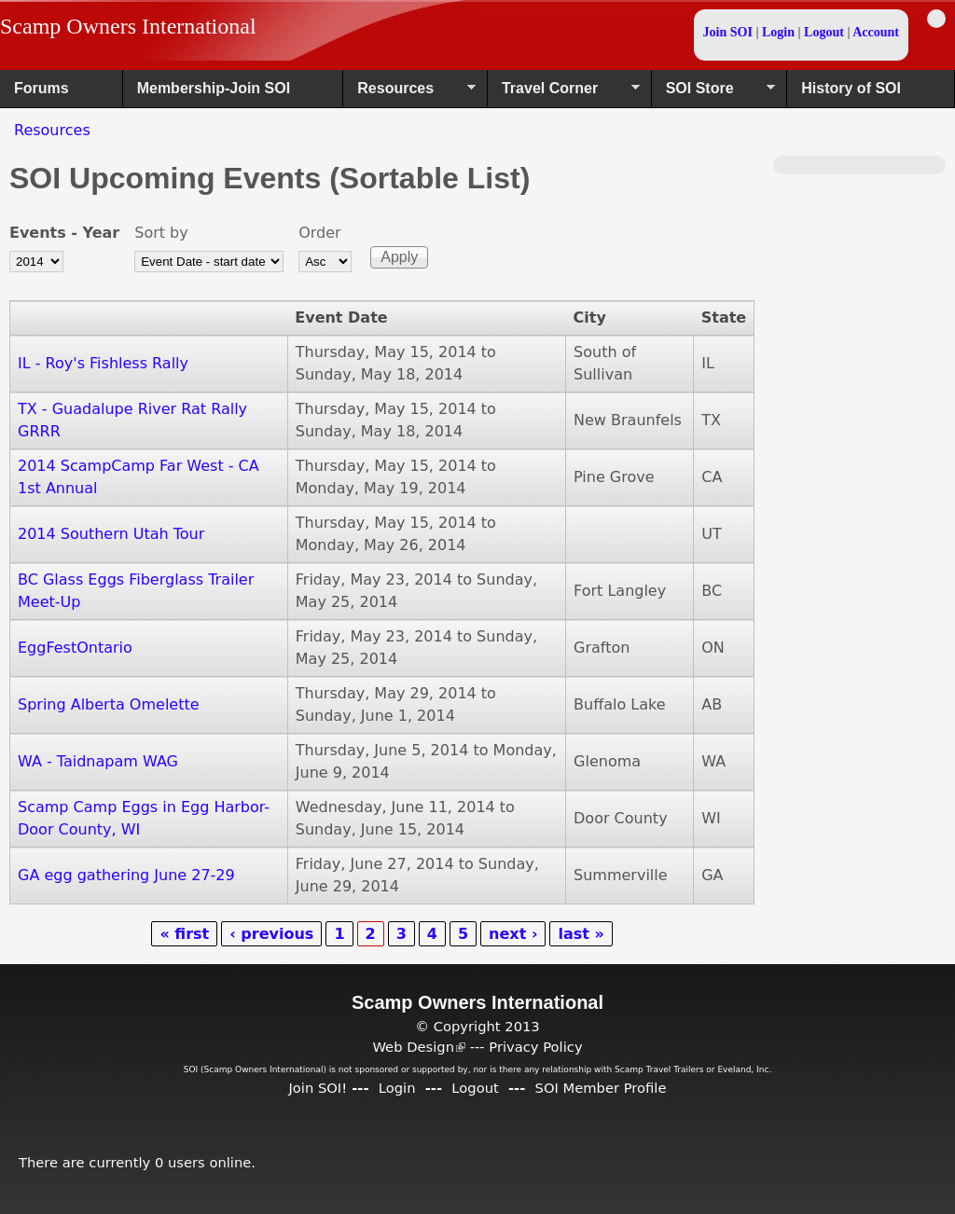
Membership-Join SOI (213, 88)
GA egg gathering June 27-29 (126, 875)
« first (184, 934)
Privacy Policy (535, 1047)
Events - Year (64, 232)
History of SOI (851, 88)
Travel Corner (564, 94)
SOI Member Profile (601, 1088)
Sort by (161, 232)
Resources (409, 94)
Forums (41, 88)
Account (875, 32)
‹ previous (271, 934)
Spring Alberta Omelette (109, 704)
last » (580, 934)
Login (778, 32)
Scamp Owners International (128, 26)
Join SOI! (317, 1088)
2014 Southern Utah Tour (111, 534)
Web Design (418, 1047)
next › (513, 934)
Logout (824, 32)
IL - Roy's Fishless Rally (103, 363)
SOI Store (714, 94)
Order (319, 232)
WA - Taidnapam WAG (98, 761)
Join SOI (728, 32)
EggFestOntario (75, 647)
